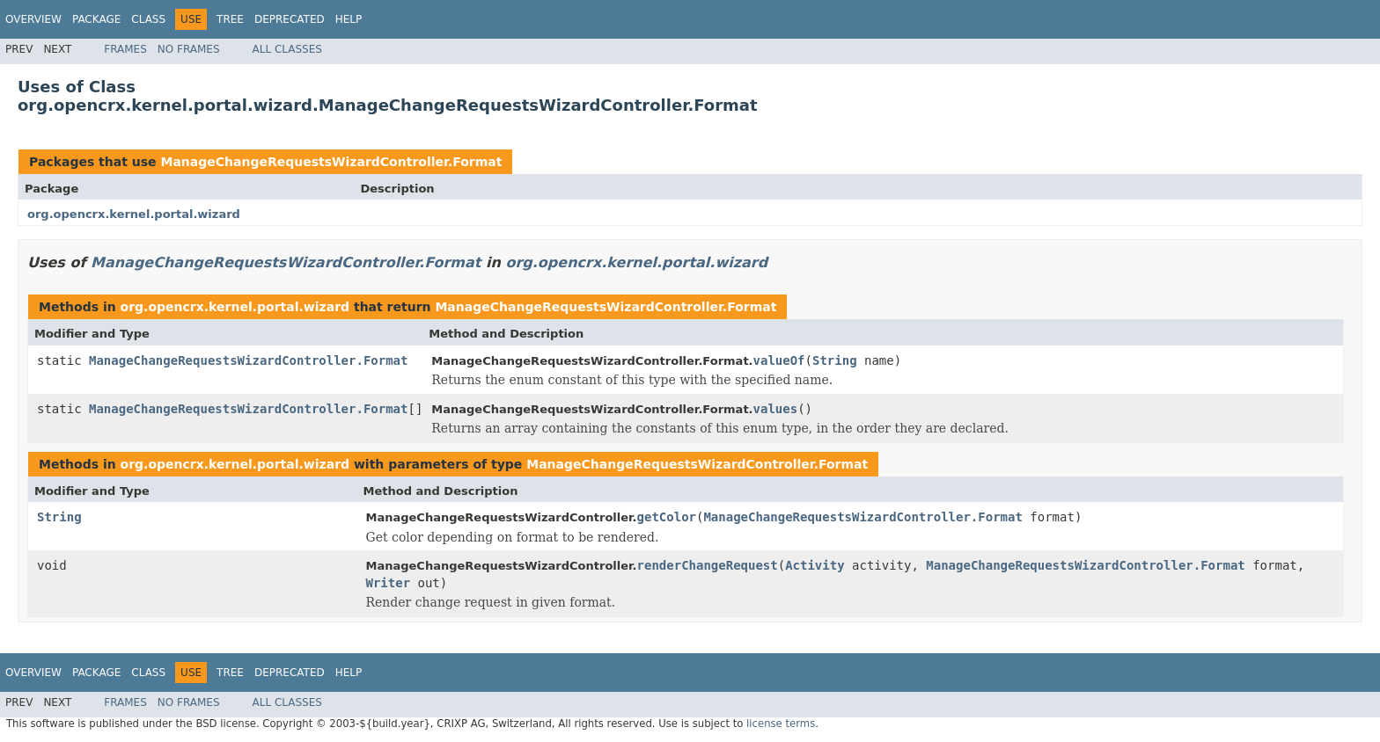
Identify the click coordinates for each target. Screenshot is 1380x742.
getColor (666, 517)
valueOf (779, 360)
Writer (388, 583)
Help (349, 19)
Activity (814, 565)
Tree (230, 19)
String (834, 360)
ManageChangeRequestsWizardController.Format (331, 162)
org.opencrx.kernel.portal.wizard (133, 214)
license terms (780, 723)
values (775, 409)
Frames (125, 49)
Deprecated (289, 19)
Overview (33, 19)
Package (96, 19)
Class (148, 19)
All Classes (287, 49)
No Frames (189, 49)
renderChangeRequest (707, 565)
